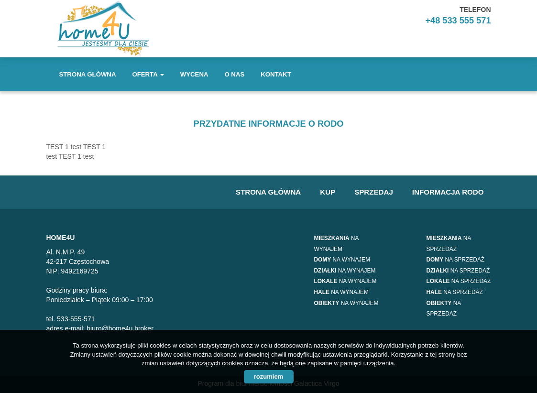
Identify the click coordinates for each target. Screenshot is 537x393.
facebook (479, 42)
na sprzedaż (456, 259)
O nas (234, 74)
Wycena (194, 74)
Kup (327, 192)
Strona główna (87, 74)
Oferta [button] (148, 74)
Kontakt (276, 74)
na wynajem (342, 259)
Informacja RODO (448, 192)
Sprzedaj (373, 192)
